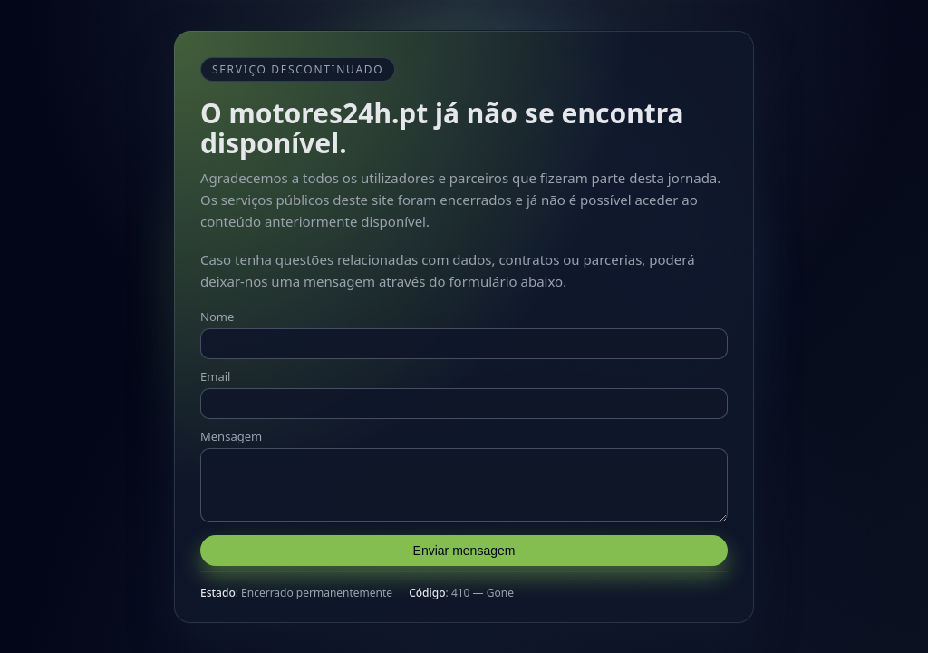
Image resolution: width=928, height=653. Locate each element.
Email (215, 371)
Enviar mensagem (464, 556)
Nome (217, 311)
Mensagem (231, 431)
